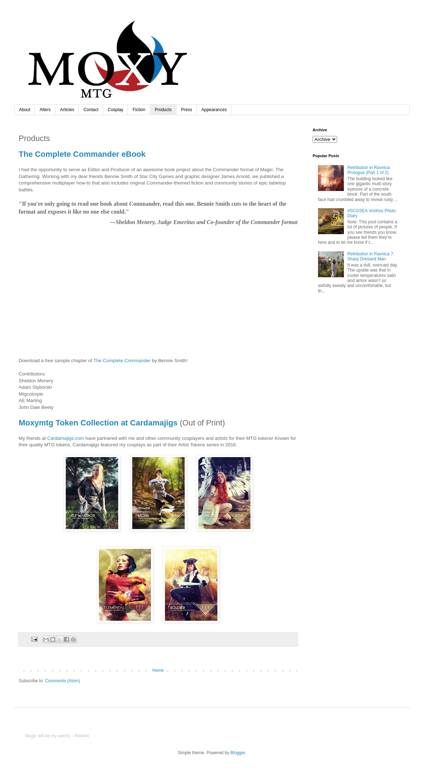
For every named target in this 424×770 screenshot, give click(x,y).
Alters (45, 109)
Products (163, 109)
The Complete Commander (122, 360)
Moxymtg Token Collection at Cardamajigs (98, 422)
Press (186, 109)
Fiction (139, 109)
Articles (67, 109)
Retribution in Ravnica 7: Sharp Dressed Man (371, 256)
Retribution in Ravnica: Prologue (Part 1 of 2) (369, 170)
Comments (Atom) (62, 680)
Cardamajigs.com (65, 438)
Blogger (237, 752)
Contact (90, 109)
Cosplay (115, 109)
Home (158, 670)
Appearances (214, 109)
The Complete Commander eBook (82, 154)
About (24, 109)
